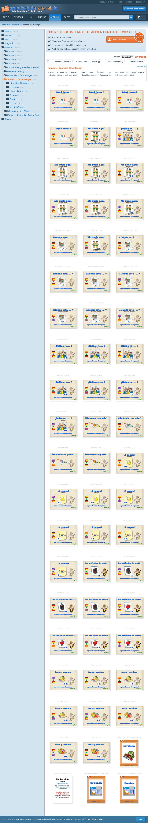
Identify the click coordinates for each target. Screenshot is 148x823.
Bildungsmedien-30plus (20, 111)
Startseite (6, 25)
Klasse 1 (13, 51)
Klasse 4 (12, 63)
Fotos (67, 17)
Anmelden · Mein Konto (134, 9)
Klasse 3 (13, 59)
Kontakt (129, 2)
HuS (30, 17)
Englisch (42, 17)
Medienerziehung (16, 71)
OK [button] (140, 819)
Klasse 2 (13, 55)
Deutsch (18, 17)
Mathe (6, 17)
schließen (141, 66)
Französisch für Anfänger (20, 75)
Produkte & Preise (107, 2)
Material (55, 17)
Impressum (140, 2)
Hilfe (120, 2)
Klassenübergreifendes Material (24, 67)
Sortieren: (117, 57)
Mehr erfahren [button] (98, 819)
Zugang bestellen (127, 39)
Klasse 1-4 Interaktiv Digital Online (24, 115)
